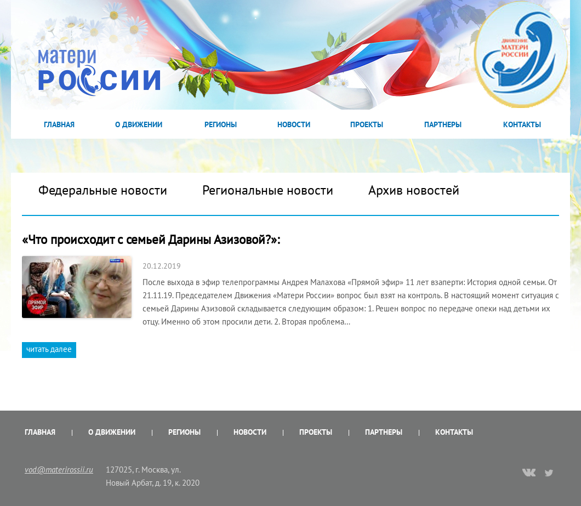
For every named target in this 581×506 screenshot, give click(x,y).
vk (529, 473)
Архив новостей (413, 189)
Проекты (366, 124)
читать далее (49, 349)
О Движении (138, 124)
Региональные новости (267, 189)
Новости (293, 124)
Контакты (522, 124)
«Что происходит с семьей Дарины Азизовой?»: (151, 239)
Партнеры (443, 124)
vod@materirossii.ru (59, 469)
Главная (59, 124)
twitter (549, 472)
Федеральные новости (102, 189)
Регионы (220, 124)
